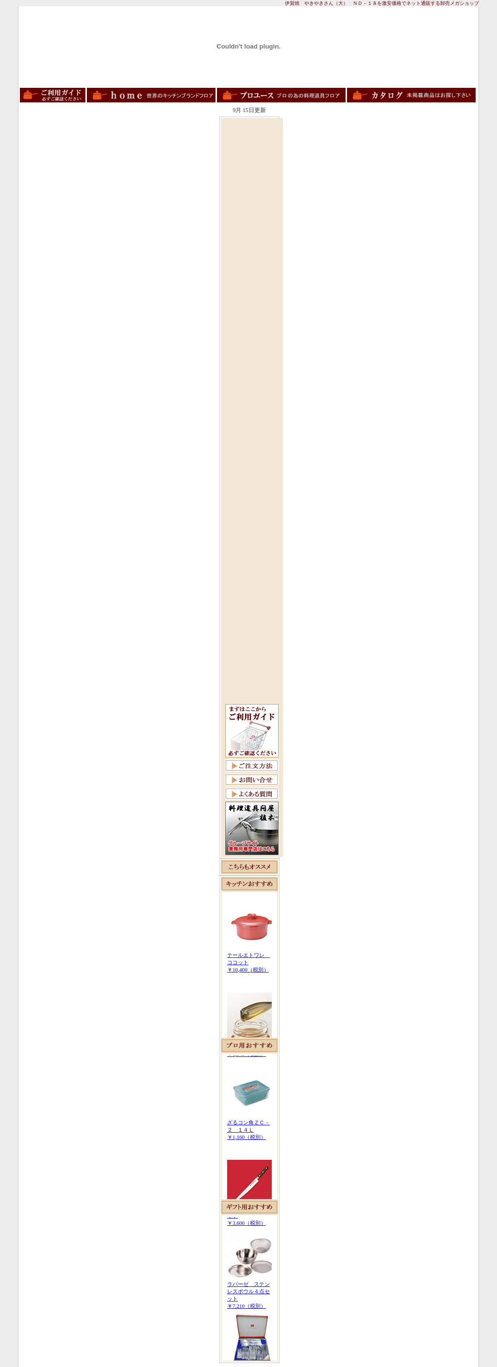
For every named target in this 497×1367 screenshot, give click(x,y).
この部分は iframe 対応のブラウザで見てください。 (249, 965)
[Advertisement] (252, 265)
